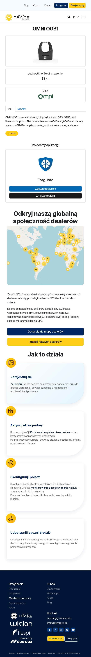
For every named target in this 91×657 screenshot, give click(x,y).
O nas (36, 5)
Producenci (14, 589)
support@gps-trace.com (59, 618)
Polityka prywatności (23, 653)
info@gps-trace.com (57, 622)
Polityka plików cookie (39, 653)
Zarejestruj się (77, 5)
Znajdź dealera (45, 195)
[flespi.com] (21, 632)
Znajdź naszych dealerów (46, 341)
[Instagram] (67, 629)
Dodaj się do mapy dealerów (46, 331)
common (12, 133)
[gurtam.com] (21, 624)
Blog (26, 5)
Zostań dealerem (45, 188)
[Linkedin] (61, 629)
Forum (12, 607)
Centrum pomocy (17, 603)
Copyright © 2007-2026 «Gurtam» (69, 653)
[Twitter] (55, 629)
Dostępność (52, 653)
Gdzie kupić (53, 593)
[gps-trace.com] (17, 17)
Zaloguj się (61, 5)
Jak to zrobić (53, 589)
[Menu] (82, 17)
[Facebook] (49, 629)
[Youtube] (73, 629)
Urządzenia (14, 593)
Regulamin (12, 653)
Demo (47, 5)
